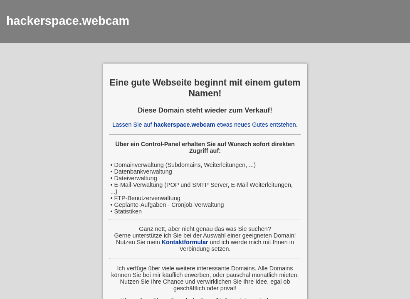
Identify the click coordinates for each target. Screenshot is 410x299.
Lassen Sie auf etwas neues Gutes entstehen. (205, 124)
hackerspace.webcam (67, 20)
